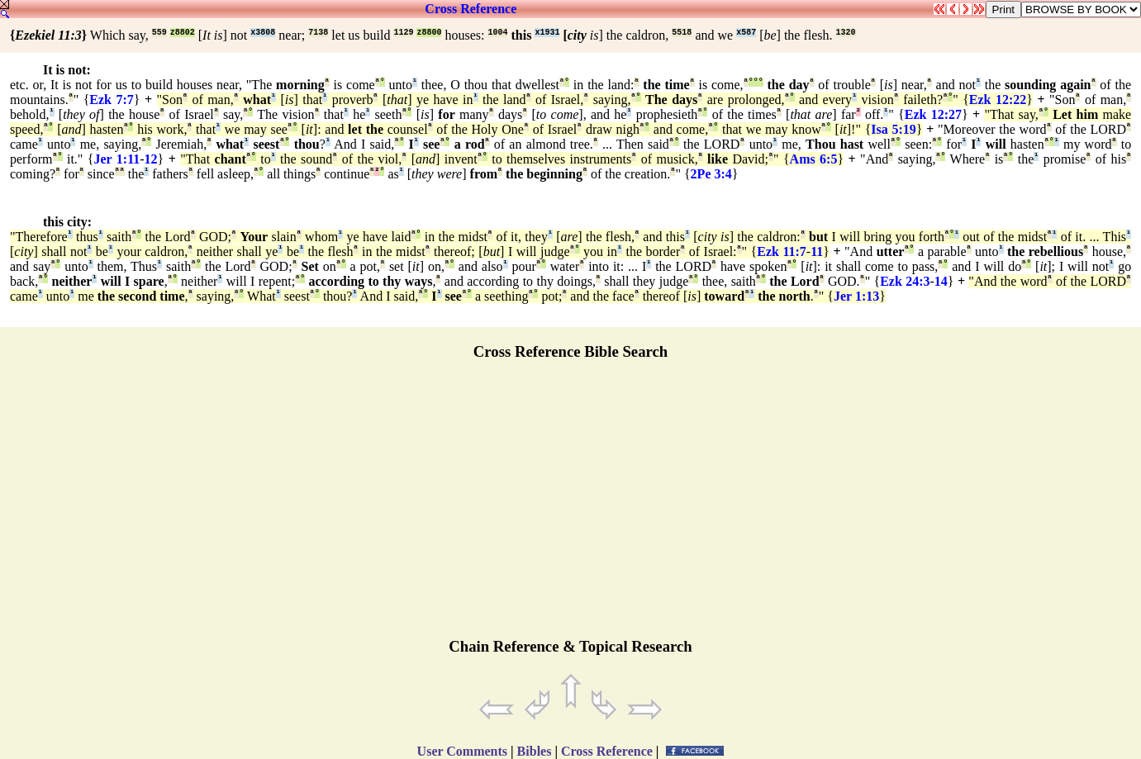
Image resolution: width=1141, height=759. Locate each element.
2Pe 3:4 (711, 174)
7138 (318, 32)
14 (941, 281)
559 (159, 32)
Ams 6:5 (814, 159)
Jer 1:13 (856, 296)
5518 (682, 32)
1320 (846, 32)
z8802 (182, 32)
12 (151, 159)
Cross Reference (470, 9)
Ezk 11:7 (781, 251)
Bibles (534, 751)
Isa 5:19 (893, 129)
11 (817, 251)
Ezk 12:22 (997, 100)
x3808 (262, 32)
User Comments (462, 751)
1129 (403, 32)
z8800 (428, 32)
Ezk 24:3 (904, 281)
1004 (497, 32)
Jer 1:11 (117, 159)
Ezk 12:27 (933, 114)
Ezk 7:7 (111, 100)
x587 (746, 32)
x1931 (547, 32)
